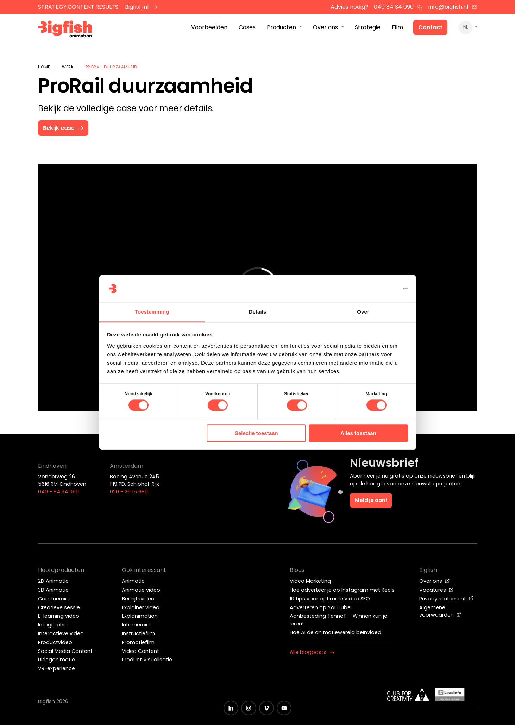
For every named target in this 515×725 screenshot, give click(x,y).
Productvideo (55, 642)
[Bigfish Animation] (65, 30)
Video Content (140, 651)
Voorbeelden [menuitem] (209, 28)
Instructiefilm (138, 633)
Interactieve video (61, 633)
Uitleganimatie (56, 659)
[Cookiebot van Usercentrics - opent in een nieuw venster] (377, 288)
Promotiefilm (138, 642)
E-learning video (58, 615)
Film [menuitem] (397, 28)
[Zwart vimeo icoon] (266, 708)
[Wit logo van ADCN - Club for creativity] (408, 694)
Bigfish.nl (141, 7)
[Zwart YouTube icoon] (284, 708)
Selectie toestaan (256, 433)
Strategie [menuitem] (368, 28)
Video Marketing (310, 581)
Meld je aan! (371, 500)
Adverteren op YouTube (320, 607)
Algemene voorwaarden (440, 611)
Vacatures (436, 589)
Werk (68, 67)
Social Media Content (65, 651)
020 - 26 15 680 (129, 491)
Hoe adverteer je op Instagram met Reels (342, 589)
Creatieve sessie (59, 607)
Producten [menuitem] (281, 28)
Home (44, 67)
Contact (430, 28)
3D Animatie (53, 589)
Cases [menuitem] (247, 28)
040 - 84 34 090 (58, 491)
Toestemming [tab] (152, 312)
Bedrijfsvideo (138, 598)
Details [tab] (257, 312)
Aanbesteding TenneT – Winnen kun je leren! (338, 619)
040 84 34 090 (398, 7)
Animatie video (141, 589)
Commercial (54, 598)
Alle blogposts (312, 652)
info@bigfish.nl (452, 7)
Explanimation (140, 615)
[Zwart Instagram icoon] (248, 708)
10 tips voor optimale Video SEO (330, 598)
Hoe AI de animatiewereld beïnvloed (335, 632)
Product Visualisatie (147, 659)
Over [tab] (363, 312)
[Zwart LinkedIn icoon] (231, 708)
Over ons (434, 581)
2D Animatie (53, 581)
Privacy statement (446, 598)
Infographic (53, 624)
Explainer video (140, 607)
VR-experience (56, 668)
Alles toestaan (358, 433)
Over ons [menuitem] (325, 28)
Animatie (133, 581)
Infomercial (136, 624)
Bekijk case (64, 128)
